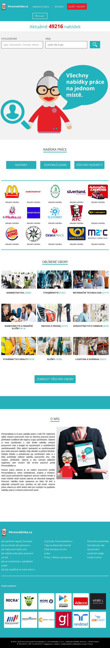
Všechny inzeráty (89, 165)
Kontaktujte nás (95, 545)
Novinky (21, 165)
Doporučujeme (55, 165)
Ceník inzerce (94, 557)
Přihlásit (40, 16)
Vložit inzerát (77, 6)
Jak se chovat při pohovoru (15, 545)
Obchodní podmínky (98, 541)
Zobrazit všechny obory (55, 379)
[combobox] (66, 44)
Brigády (59, 6)
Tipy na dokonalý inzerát (57, 545)
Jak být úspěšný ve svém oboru (18, 569)
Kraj (48, 38)
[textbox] (67, 45)
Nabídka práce (41, 6)
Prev (5, 99)
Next (105, 99)
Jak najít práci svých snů (14, 549)
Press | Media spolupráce (58, 557)
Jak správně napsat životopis (16, 541)
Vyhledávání (9, 38)
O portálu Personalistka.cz (58, 541)
